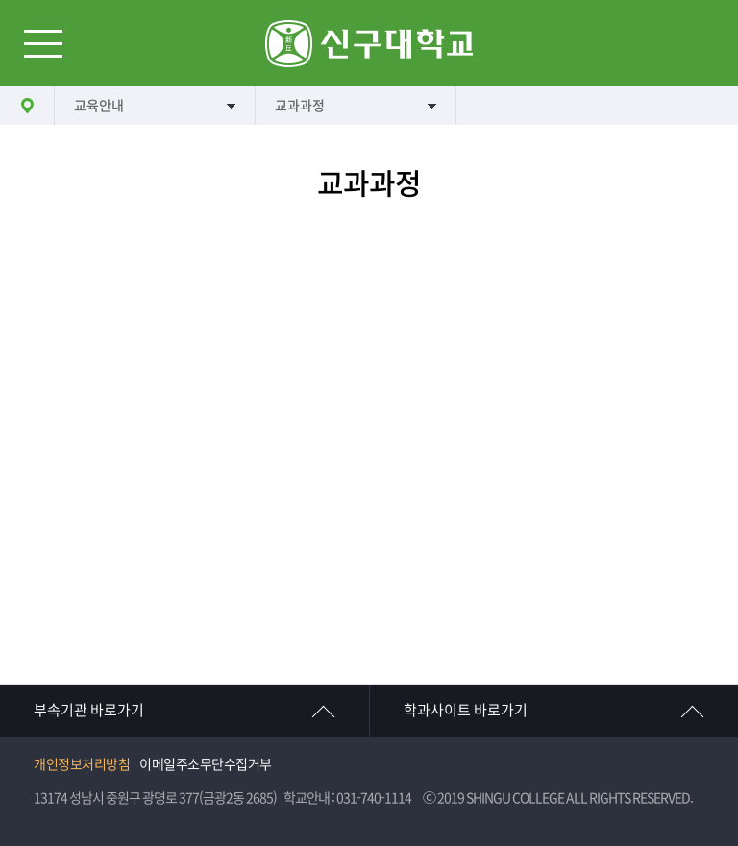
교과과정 (300, 105)
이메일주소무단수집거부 (205, 764)
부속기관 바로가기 (89, 710)
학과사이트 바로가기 (466, 710)
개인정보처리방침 (82, 764)
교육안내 (99, 105)
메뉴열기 (43, 43)
